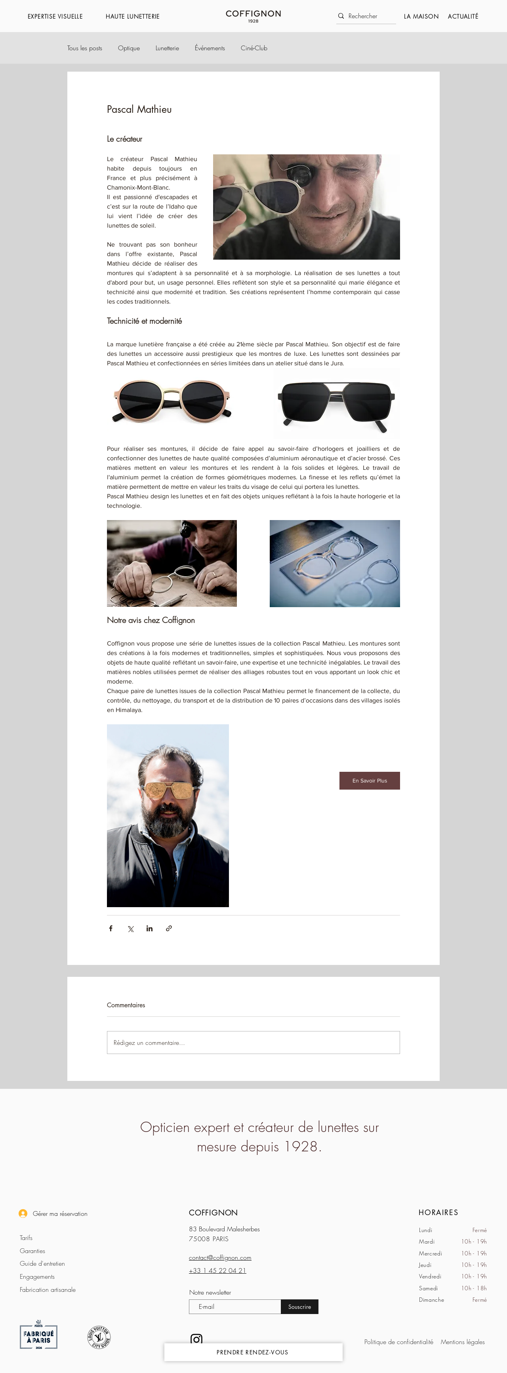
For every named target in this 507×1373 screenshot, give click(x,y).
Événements (210, 48)
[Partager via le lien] (169, 928)
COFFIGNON (213, 1212)
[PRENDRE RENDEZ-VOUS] (253, 1352)
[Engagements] (52, 1276)
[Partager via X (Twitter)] (130, 928)
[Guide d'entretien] (52, 1263)
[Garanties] (52, 1250)
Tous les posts (84, 48)
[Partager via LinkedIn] (149, 928)
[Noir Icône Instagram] (196, 1340)
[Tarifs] (52, 1237)
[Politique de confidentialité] (400, 1341)
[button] (63, 16)
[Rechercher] (364, 16)
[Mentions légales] (461, 1341)
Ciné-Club (254, 48)
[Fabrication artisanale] (52, 1289)
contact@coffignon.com (220, 1257)
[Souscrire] (299, 1306)
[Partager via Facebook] (110, 928)
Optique (129, 48)
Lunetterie (167, 48)
